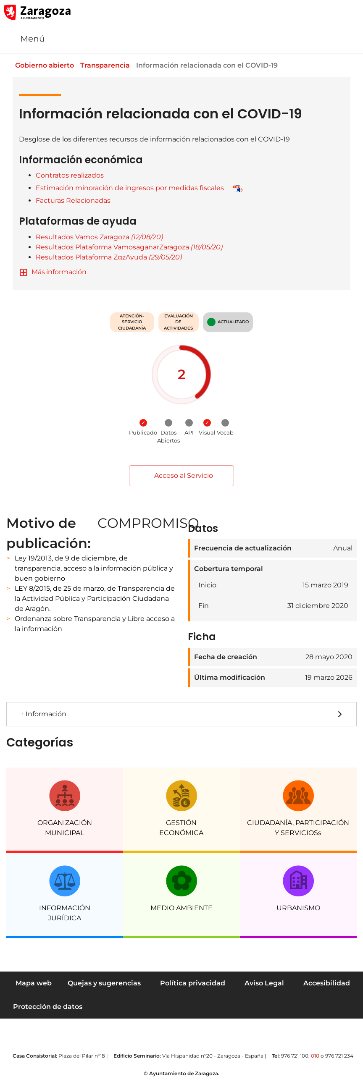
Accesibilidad (326, 983)
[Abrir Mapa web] (350, 12)
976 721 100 (294, 1056)
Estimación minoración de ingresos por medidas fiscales (130, 188)
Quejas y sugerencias (104, 983)
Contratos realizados (70, 175)
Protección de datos (47, 1007)
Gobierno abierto (50, 65)
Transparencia (112, 65)
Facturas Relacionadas (73, 200)
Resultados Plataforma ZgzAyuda (109, 257)
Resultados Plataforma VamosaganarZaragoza (129, 247)
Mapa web (34, 983)
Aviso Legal (264, 983)
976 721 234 (339, 1056)
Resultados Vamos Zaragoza (99, 237)
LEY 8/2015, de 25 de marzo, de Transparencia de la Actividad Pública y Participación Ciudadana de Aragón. (95, 598)
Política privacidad (192, 983)
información (66, 272)
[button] (317, 12)
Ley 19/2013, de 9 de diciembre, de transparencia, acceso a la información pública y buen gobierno (94, 568)
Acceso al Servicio (181, 475)
